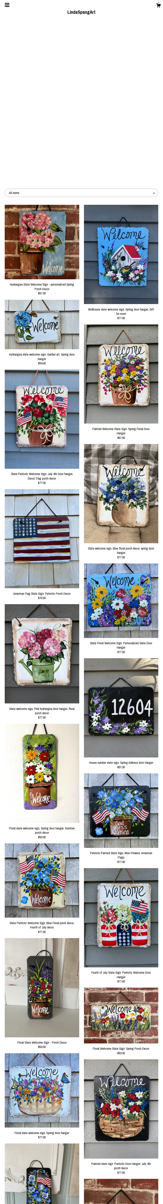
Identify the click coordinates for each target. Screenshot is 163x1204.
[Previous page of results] (57, 1139)
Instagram (81, 1189)
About (28, 1183)
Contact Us (29, 1196)
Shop (29, 1177)
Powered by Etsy (134, 1189)
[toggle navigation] (7, 5)
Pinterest (81, 1183)
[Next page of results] (106, 1139)
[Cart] (158, 6)
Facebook (81, 1177)
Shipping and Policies (28, 1189)
